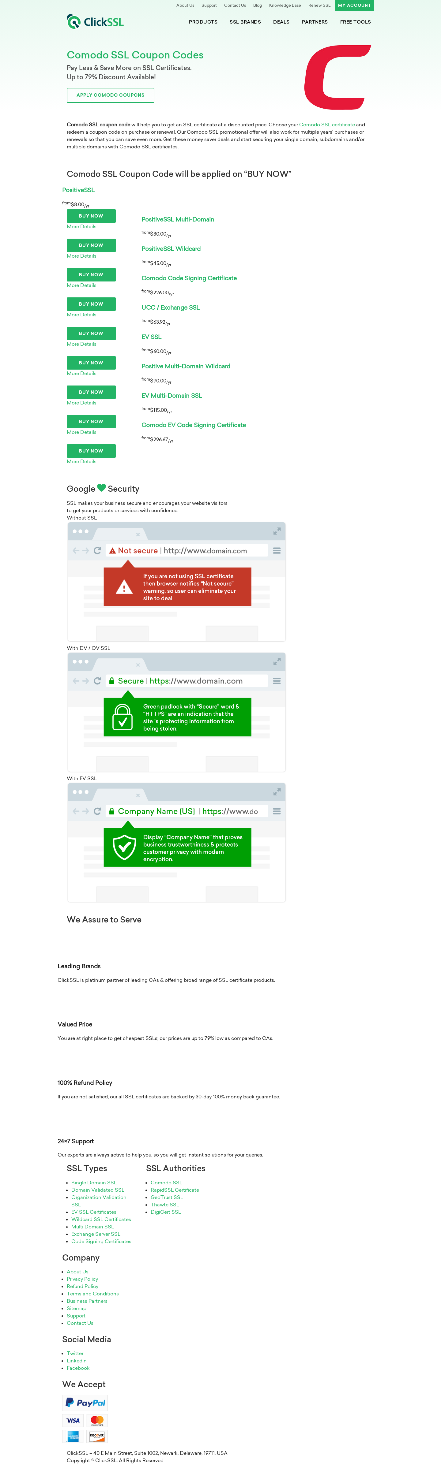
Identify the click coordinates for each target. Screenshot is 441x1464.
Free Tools (355, 22)
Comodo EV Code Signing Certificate (193, 425)
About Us (185, 5)
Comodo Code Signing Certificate (189, 278)
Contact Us (235, 5)
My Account (354, 5)
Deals (281, 22)
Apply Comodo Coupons (111, 95)
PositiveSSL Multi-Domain (177, 219)
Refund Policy (82, 1286)
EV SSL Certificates (93, 1212)
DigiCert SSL (166, 1212)
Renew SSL (319, 5)
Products (203, 22)
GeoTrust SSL (167, 1197)
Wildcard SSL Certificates (101, 1219)
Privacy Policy (82, 1279)
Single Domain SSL (94, 1182)
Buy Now (91, 216)
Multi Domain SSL (92, 1227)
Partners (315, 22)
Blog (257, 5)
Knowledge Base (285, 5)
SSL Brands (245, 22)
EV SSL (151, 337)
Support (209, 5)
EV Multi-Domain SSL (171, 395)
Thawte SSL (165, 1204)
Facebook (78, 1368)
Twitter (75, 1353)
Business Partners (87, 1301)
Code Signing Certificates (101, 1241)
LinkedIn (77, 1361)
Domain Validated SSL (97, 1190)
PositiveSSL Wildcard (171, 248)
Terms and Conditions (93, 1294)
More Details (81, 226)
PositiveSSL (78, 190)
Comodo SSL (166, 1182)
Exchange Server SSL (95, 1234)
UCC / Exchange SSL (170, 307)
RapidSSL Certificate (175, 1190)
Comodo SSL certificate (327, 124)
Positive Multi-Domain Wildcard (185, 366)
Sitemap (76, 1308)
